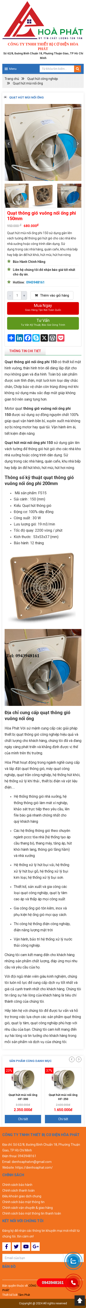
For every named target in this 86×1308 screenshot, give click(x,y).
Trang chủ (12, 79)
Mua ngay (43, 307)
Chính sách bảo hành (17, 1185)
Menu (13, 68)
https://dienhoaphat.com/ (34, 1167)
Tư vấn (43, 322)
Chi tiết (23, 1119)
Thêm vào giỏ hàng (52, 295)
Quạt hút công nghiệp (42, 79)
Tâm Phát (24, 1295)
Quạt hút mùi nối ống (28, 83)
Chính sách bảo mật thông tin (23, 1202)
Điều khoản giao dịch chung (21, 1196)
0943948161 (35, 282)
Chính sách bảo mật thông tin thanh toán (31, 1213)
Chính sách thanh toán (18, 1190)
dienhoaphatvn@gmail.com (32, 1162)
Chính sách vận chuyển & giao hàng (27, 1208)
